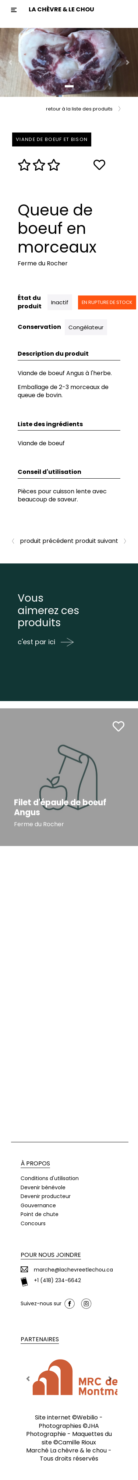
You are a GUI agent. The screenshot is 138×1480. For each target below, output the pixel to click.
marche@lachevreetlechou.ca (73, 1269)
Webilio (87, 1417)
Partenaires (40, 1339)
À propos (35, 1163)
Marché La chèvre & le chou (66, 1450)
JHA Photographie (62, 1430)
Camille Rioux (77, 1442)
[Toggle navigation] (14, 10)
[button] (10, 62)
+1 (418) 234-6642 (57, 1280)
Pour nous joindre (51, 1255)
